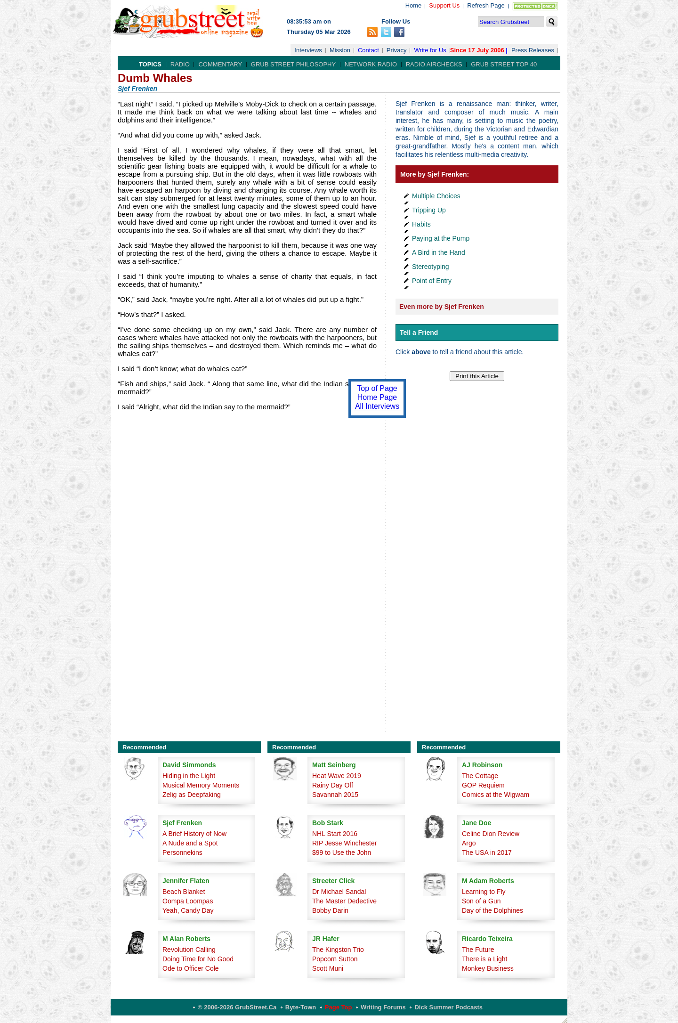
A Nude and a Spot (190, 843)
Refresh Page (486, 5)
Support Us (444, 5)
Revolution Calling (189, 949)
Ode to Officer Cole (190, 968)
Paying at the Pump (440, 238)
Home (413, 5)
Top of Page (377, 388)
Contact (368, 50)
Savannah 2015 (335, 794)
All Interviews (377, 406)
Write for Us (430, 50)
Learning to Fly (484, 891)
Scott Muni (327, 968)
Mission (340, 50)
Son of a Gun (481, 901)
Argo (469, 843)
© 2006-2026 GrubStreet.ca (237, 1007)
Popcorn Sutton (335, 959)
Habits (421, 224)
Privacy (397, 50)
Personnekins (182, 852)
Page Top (338, 1007)
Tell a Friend (419, 332)
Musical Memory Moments (200, 785)
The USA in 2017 (487, 852)
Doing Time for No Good (198, 959)
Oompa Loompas (187, 901)
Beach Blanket (183, 891)
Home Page (377, 397)
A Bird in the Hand (438, 252)
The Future (478, 949)
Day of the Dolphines (492, 910)
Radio (180, 64)
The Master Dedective (344, 901)
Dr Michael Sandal (339, 891)
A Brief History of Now (194, 833)
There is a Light (485, 959)
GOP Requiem (483, 785)
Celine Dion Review (490, 833)
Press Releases (532, 50)
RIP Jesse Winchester (344, 843)
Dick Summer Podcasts (448, 1007)
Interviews (308, 50)
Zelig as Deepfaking (191, 794)
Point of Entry (432, 280)
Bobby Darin (330, 910)
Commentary (220, 64)
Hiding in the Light (188, 775)
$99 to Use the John (341, 852)
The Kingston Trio (338, 949)
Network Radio (371, 64)
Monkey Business (488, 968)
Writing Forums (383, 1007)
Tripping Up (429, 210)
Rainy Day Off (332, 785)
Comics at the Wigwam (495, 794)
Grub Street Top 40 (504, 64)
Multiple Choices (436, 196)
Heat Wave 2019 (336, 775)
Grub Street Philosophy (293, 64)
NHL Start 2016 (334, 833)
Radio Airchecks (434, 64)
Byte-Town (300, 1007)
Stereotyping (430, 266)
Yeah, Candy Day (187, 910)
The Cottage (480, 775)
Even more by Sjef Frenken (441, 306)
